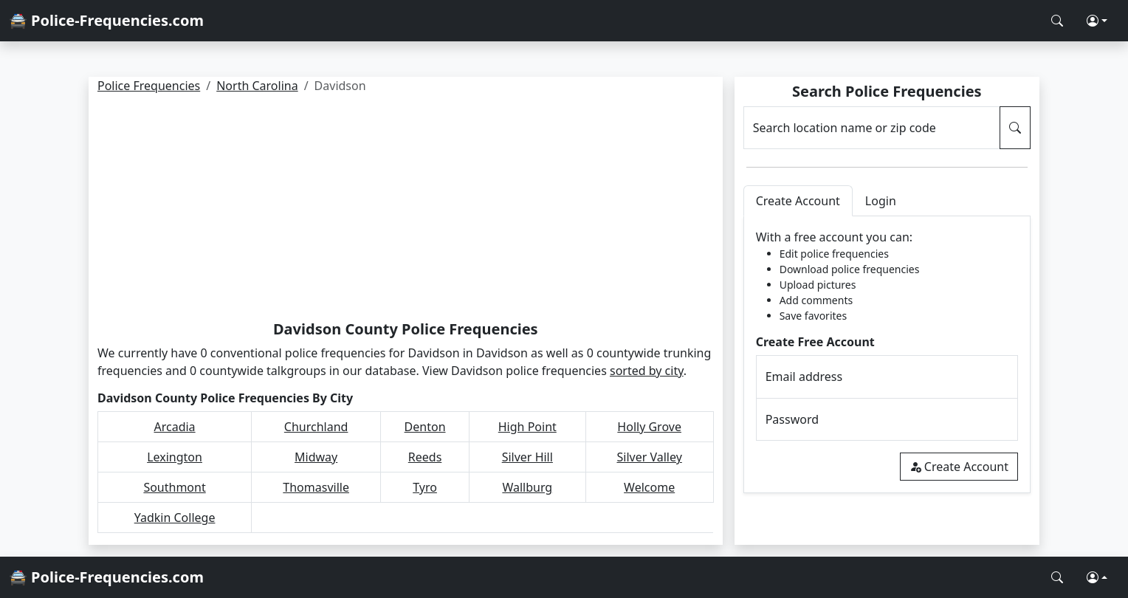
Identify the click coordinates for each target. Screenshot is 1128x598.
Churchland (316, 427)
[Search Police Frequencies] (1057, 20)
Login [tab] (880, 201)
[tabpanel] (887, 354)
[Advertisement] (405, 209)
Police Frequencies (148, 86)
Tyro (425, 487)
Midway (316, 457)
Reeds (425, 457)
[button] (1097, 20)
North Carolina (257, 86)
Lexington (174, 457)
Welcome (649, 487)
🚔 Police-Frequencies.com (106, 20)
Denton (425, 427)
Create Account (958, 466)
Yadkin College (175, 517)
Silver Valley (648, 457)
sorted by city (647, 370)
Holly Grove (649, 427)
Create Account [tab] (798, 201)
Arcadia (174, 427)
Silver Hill (527, 457)
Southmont (174, 487)
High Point (527, 427)
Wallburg (527, 487)
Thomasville (316, 487)
